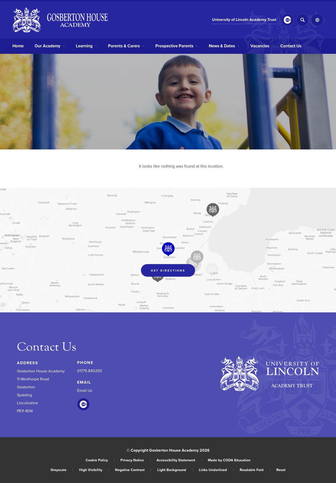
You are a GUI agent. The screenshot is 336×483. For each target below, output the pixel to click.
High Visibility (94, 469)
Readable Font (255, 469)
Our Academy (50, 45)
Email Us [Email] (84, 390)
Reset (280, 469)
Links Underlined (216, 469)
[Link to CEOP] (287, 20)
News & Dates (224, 45)
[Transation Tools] (317, 20)
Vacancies (259, 45)
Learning (86, 45)
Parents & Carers (126, 45)
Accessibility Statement (179, 460)
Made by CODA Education (229, 460)
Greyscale (62, 469)
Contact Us (290, 45)
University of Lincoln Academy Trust (244, 19)
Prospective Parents (176, 45)
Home (18, 45)
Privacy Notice (135, 460)
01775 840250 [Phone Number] (89, 370)
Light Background (175, 469)
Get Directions (168, 270)
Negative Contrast (133, 469)
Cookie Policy (100, 460)
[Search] (302, 20)
